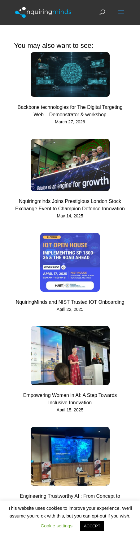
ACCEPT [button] (92, 526)
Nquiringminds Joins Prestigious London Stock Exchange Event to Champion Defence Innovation (70, 205)
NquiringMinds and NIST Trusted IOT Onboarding (70, 302)
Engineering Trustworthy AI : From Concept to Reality (70, 499)
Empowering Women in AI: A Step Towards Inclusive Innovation (70, 399)
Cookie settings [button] (56, 525)
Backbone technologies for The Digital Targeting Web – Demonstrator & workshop (69, 111)
